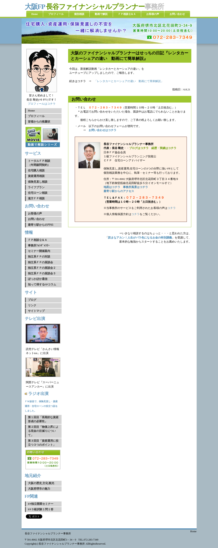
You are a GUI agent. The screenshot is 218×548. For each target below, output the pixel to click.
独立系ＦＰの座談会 (40, 262)
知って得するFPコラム (42, 284)
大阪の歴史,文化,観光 (41, 483)
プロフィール (36, 116)
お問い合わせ (36, 219)
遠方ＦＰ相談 (36, 198)
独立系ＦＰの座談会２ (42, 267)
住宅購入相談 (36, 170)
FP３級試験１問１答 (41, 509)
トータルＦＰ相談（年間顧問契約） (39, 162)
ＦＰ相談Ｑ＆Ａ (37, 240)
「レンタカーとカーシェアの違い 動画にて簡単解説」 (129, 81)
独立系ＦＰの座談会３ (42, 273)
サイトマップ (36, 310)
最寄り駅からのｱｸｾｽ (40, 224)
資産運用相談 (36, 176)
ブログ (32, 299)
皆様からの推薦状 (39, 121)
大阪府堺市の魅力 (39, 488)
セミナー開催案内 (39, 251)
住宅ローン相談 (37, 192)
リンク (32, 305)
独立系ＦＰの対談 (39, 256)
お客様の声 (35, 213)
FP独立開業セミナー (41, 503)
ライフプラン (36, 187)
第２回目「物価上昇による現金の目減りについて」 (43, 431)
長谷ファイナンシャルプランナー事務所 (48, 533)
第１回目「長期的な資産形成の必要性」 (43, 419)
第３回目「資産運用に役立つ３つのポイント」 (43, 442)
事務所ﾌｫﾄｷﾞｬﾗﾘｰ (39, 245)
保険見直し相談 (37, 181)
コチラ (171, 208)
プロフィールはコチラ (42, 103)
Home (31, 110)
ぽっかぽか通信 (37, 279)
